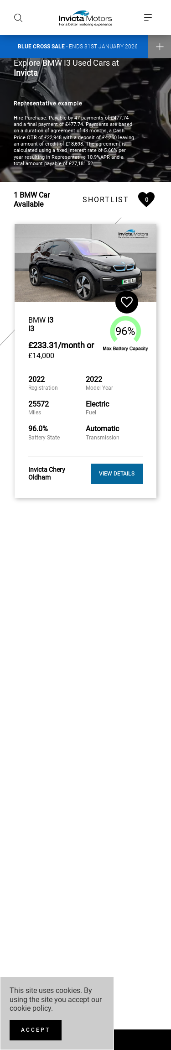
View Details (117, 470)
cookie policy (30, 1008)
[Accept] (36, 1030)
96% (125, 327)
